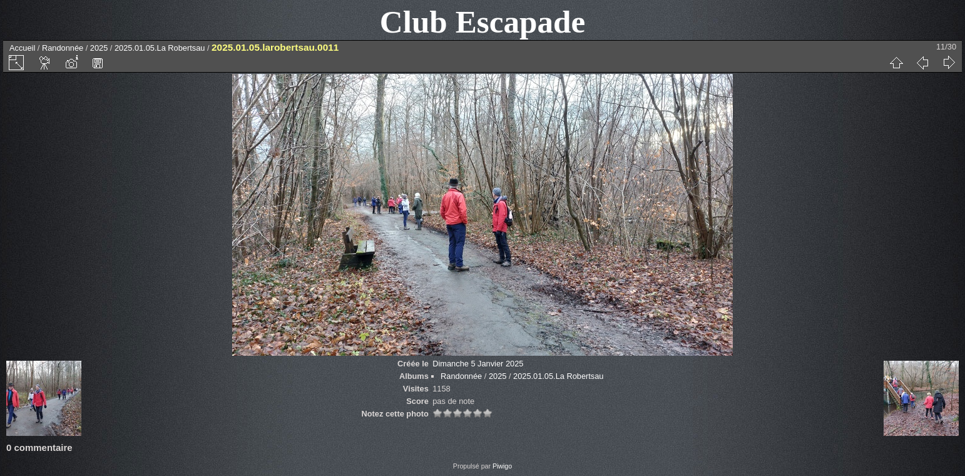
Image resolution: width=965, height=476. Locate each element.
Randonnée (62, 48)
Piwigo (502, 466)
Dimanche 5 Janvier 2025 (477, 363)
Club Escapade (483, 21)
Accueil (22, 48)
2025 (99, 48)
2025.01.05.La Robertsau (161, 48)
